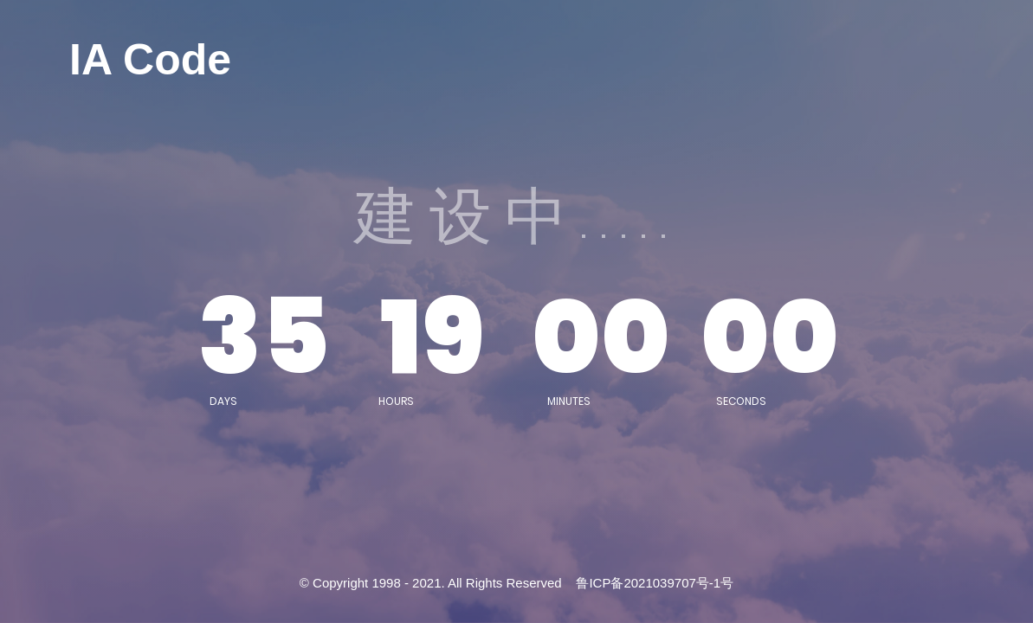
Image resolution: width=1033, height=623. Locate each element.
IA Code (150, 59)
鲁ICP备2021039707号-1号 (654, 582)
